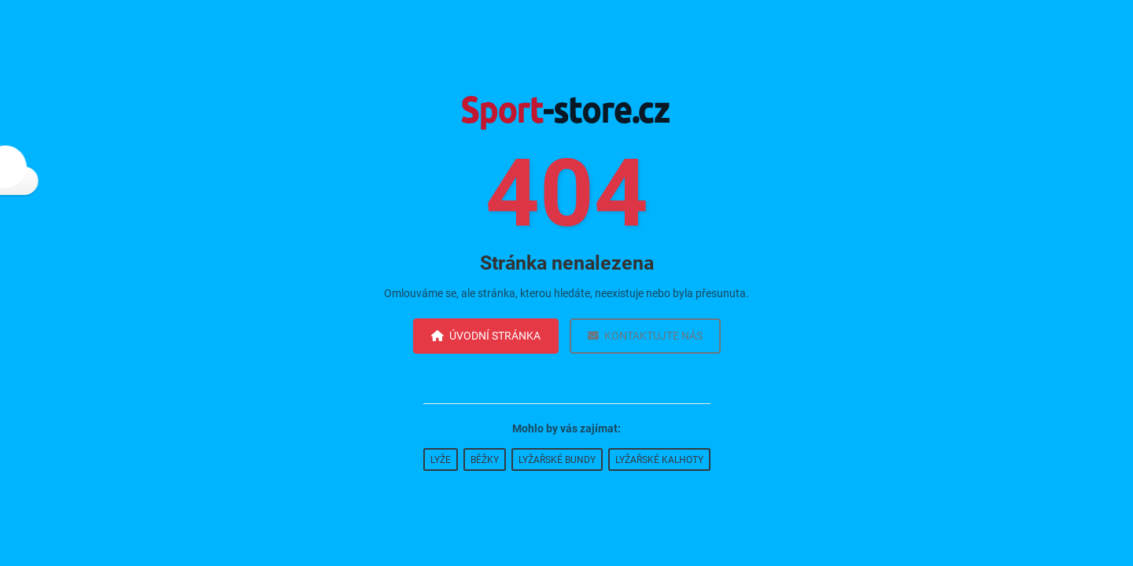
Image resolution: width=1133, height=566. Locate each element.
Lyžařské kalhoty (659, 459)
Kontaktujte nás (645, 335)
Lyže (440, 459)
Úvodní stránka (486, 335)
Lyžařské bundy (557, 459)
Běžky (485, 459)
